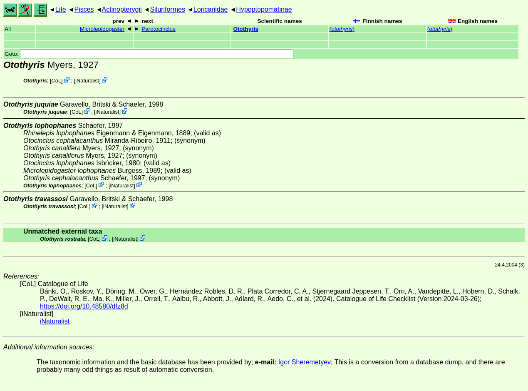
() (342, 29)
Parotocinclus (158, 29)
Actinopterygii (122, 9)
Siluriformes (167, 9)
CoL (56, 80)
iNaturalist (87, 80)
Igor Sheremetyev (304, 362)
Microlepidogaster (102, 29)
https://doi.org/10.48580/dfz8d (84, 306)
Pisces (84, 9)
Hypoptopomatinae (264, 9)
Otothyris (245, 29)
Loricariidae (210, 9)
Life (60, 9)
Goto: (149, 54)
